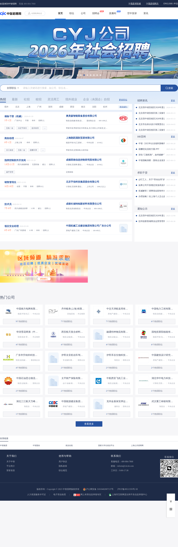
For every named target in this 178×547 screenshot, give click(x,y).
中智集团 (3, 445)
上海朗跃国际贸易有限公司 (80, 138)
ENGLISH (167, 4)
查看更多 (89, 424)
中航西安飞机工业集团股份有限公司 (118, 378)
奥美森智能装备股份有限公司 (81, 116)
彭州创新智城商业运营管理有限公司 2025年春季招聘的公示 (152, 221)
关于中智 (11, 461)
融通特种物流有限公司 (118, 332)
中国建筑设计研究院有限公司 (163, 355)
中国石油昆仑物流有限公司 (28, 378)
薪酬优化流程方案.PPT (149, 149)
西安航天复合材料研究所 (73, 332)
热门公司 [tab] (7, 297)
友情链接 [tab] (4, 438)
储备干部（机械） (13, 116)
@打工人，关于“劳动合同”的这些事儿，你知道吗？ (152, 179)
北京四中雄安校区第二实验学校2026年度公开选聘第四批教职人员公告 (152, 113)
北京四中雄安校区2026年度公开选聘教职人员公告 (152, 215)
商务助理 (9, 138)
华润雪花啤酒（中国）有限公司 (28, 332)
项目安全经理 (11, 226)
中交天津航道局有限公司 (118, 308)
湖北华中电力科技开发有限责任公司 (163, 378)
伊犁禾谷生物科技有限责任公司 (118, 355)
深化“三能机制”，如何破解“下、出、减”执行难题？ (152, 155)
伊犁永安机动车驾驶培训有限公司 (73, 355)
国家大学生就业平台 (106, 445)
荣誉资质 (11, 470)
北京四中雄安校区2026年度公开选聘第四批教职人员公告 (152, 119)
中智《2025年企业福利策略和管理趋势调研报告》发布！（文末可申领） (152, 143)
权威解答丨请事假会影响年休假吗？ (152, 191)
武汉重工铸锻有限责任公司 (163, 401)
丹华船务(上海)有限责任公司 (73, 308)
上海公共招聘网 (137, 445)
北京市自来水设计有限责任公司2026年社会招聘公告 (152, 124)
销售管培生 (10, 182)
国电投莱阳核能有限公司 (163, 332)
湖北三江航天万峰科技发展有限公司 (28, 401)
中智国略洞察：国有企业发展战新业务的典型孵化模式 (152, 160)
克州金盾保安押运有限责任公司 (118, 401)
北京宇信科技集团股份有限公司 (82, 182)
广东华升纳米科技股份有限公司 (27, 355)
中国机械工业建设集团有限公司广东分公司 (88, 225)
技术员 (8, 204)
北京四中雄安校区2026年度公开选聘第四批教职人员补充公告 (152, 107)
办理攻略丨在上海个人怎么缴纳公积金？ (152, 196)
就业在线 (69, 445)
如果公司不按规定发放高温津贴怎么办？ (152, 185)
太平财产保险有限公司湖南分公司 (73, 378)
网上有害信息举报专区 (91, 494)
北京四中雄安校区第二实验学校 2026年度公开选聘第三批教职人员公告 (152, 130)
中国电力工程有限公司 (163, 308)
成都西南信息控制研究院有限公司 (84, 160)
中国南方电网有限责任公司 (28, 308)
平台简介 (11, 466)
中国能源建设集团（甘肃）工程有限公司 (73, 401)
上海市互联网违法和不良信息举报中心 (129, 494)
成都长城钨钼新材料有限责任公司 (84, 203)
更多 (173, 100)
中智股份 (36, 445)
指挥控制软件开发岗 (15, 160)
